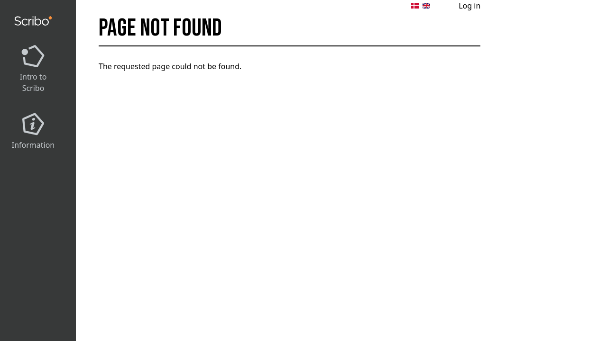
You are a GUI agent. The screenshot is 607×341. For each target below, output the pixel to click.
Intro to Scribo (33, 82)
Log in (469, 5)
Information (33, 145)
